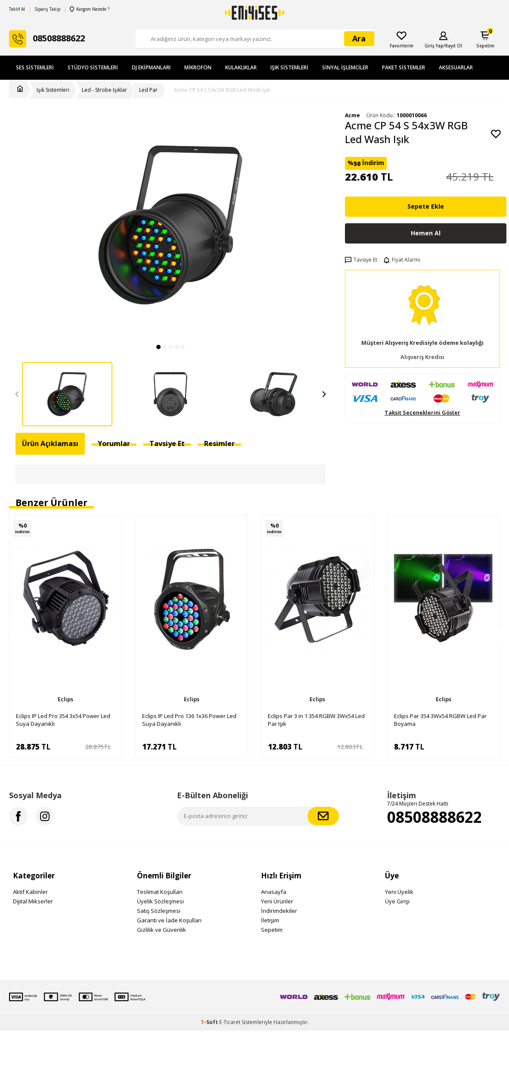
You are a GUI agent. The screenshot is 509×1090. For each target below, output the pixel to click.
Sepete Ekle (425, 206)
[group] (170, 225)
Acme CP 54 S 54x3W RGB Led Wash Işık (222, 90)
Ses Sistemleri (35, 67)
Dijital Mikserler (33, 901)
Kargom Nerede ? (89, 9)
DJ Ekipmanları (151, 67)
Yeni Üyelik (399, 892)
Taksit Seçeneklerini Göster (422, 412)
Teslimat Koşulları (160, 892)
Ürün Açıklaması (50, 443)
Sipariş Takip (47, 9)
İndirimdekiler (279, 911)
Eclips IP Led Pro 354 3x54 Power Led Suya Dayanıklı (63, 720)
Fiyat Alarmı (402, 259)
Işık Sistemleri (289, 67)
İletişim (270, 920)
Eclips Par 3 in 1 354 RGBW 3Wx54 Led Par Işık (316, 720)
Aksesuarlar (456, 67)
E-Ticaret (229, 1022)
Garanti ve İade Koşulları (169, 920)
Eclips (65, 699)
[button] (158, 347)
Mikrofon (197, 67)
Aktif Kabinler (30, 892)
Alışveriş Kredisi (422, 357)
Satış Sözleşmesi (158, 911)
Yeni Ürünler (277, 901)
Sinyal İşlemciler (345, 67)
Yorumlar (114, 443)
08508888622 (434, 817)
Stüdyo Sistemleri (93, 67)
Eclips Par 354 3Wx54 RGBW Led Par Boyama (440, 720)
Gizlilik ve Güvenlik (161, 930)
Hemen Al (426, 233)
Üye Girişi (397, 901)
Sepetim (271, 930)
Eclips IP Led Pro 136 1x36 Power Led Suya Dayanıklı (189, 720)
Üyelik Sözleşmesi (160, 901)
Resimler (219, 443)
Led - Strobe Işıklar (104, 90)
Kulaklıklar (241, 67)
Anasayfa (273, 892)
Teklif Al (17, 9)
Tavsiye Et (361, 259)
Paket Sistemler (403, 67)
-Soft (210, 1022)
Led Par (148, 90)
